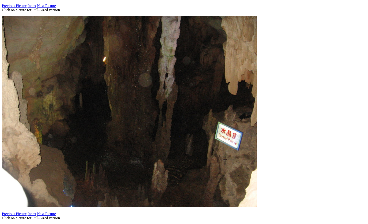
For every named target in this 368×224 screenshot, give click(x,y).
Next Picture (46, 6)
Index (31, 6)
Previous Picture (14, 6)
